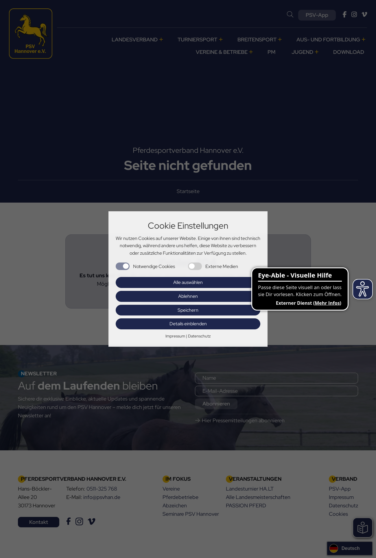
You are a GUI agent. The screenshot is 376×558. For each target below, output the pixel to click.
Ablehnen (188, 296)
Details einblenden (188, 324)
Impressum (175, 336)
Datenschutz (199, 336)
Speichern (188, 310)
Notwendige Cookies (154, 266)
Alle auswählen (188, 282)
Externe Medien (221, 266)
